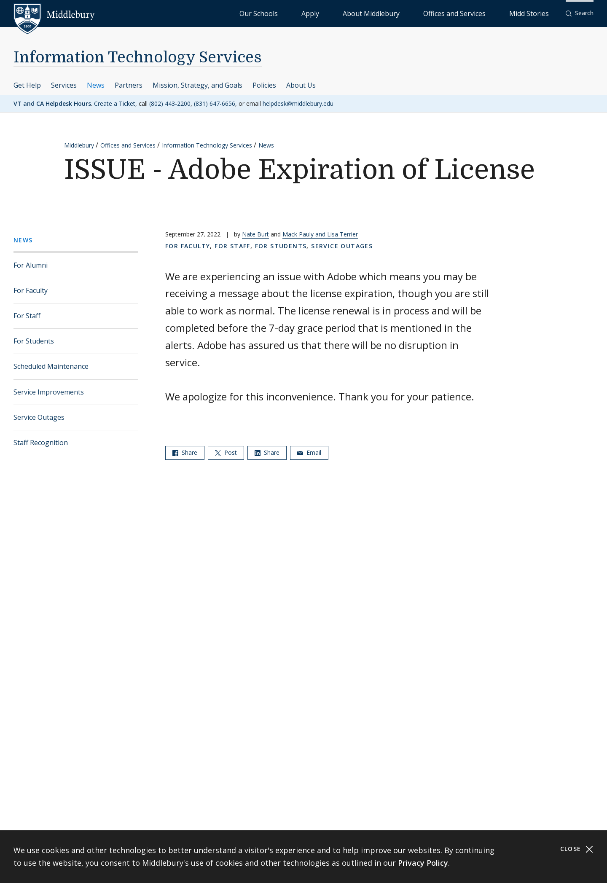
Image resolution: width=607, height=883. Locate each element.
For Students (33, 341)
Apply (379, 13)
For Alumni (30, 265)
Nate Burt (255, 234)
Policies (264, 85)
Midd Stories (538, 13)
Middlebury (79, 145)
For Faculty (30, 290)
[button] (580, 13)
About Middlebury (421, 13)
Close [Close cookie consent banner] (577, 849)
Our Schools (345, 13)
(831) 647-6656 (214, 103)
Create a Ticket (114, 103)
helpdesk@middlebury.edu (298, 103)
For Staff (26, 315)
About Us (301, 85)
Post (226, 452)
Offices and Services (483, 13)
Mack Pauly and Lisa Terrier (320, 234)
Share (184, 452)
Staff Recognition (40, 442)
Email (309, 452)
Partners (128, 85)
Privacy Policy (423, 863)
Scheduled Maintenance (51, 366)
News (96, 85)
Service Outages (38, 417)
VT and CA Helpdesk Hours (52, 103)
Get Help (27, 85)
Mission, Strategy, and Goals (197, 85)
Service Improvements (48, 392)
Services (64, 85)
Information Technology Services (137, 57)
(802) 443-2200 (170, 103)
